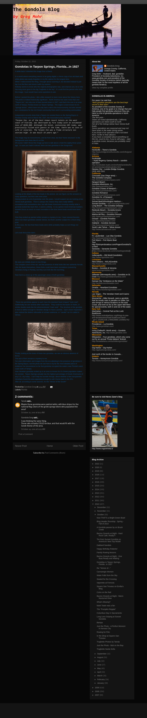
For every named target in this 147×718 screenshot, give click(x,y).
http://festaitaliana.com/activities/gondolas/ (109, 341)
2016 (97, 482)
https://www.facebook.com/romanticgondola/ (111, 251)
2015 (97, 486)
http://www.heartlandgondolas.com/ (106, 290)
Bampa (100, 622)
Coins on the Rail (104, 592)
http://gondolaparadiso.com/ (103, 221)
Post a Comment (25, 434)
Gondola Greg (27, 418)
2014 (97, 489)
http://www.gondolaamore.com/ (105, 212)
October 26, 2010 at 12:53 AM (33, 429)
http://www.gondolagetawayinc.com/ (107, 208)
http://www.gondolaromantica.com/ (111, 277)
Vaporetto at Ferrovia (105, 583)
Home (50, 446)
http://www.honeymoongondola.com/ (107, 361)
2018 (97, 475)
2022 (97, 464)
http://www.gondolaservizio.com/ (105, 225)
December (101, 507)
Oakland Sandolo (104, 545)
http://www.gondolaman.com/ (104, 238)
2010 (97, 504)
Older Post (78, 446)
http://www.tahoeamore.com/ (104, 229)
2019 (97, 471)
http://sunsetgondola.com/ (118, 203)
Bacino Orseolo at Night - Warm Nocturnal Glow (110, 597)
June (99, 665)
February (101, 679)
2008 (97, 691)
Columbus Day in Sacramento (109, 613)
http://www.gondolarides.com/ (104, 191)
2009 (97, 688)
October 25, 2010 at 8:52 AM (33, 413)
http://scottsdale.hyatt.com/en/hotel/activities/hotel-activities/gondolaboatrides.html (112, 166)
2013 (97, 493)
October (100, 514)
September (102, 654)
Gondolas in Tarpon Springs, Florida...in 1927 (108, 563)
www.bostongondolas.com (103, 270)
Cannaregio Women (105, 572)
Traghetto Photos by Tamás (108, 642)
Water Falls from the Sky (107, 575)
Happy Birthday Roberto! (107, 549)
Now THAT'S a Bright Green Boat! (111, 518)
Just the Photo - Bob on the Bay (110, 645)
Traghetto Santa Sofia (106, 649)
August (100, 657)
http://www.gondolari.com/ (103, 326)
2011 (97, 500)
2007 (97, 695)
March (100, 676)
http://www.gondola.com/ (102, 186)
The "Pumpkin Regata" (106, 609)
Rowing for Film (103, 632)
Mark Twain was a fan (106, 606)
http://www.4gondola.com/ (103, 257)
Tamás (24, 401)
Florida (24, 390)
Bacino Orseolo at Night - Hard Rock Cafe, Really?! (109, 534)
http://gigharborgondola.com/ (104, 350)
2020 (97, 467)
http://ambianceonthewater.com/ (105, 283)
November (101, 511)
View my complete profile (102, 88)
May (99, 668)
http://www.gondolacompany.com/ (106, 180)
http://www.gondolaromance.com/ (106, 195)
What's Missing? (103, 602)
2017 (97, 478)
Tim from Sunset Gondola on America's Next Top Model (109, 540)
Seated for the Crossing (106, 579)
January (100, 683)
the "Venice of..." (104, 568)
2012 (97, 497)
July (99, 661)
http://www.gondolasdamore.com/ (106, 216)
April (99, 672)
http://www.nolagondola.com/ (104, 264)
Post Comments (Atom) (55, 453)
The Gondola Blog (36, 10)
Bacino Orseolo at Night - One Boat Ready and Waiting (109, 557)
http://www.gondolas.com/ (103, 199)
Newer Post (21, 446)
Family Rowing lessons (106, 552)
